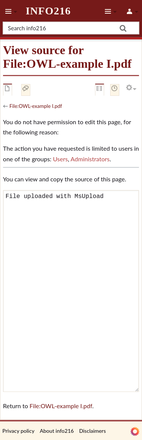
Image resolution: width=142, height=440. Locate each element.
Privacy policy (18, 431)
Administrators (89, 158)
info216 (48, 11)
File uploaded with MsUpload (71, 291)
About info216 (57, 431)
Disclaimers (92, 431)
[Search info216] (71, 28)
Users (60, 158)
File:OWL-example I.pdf (35, 106)
